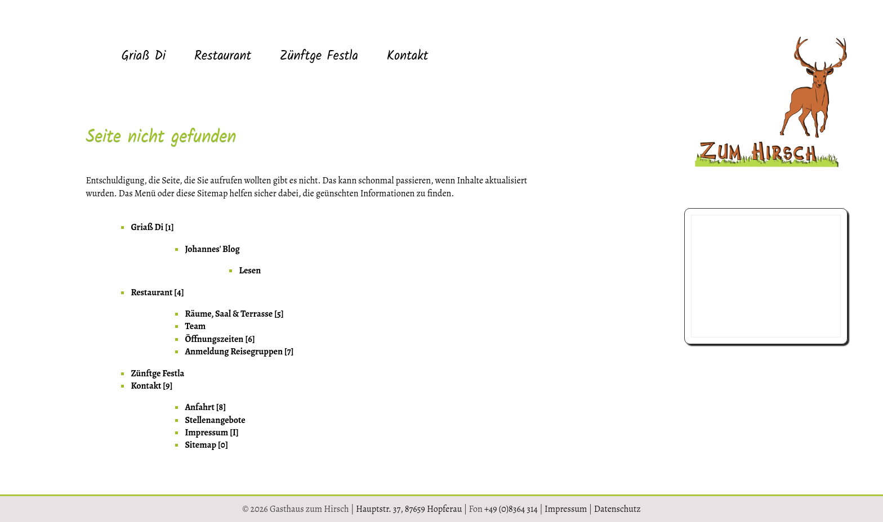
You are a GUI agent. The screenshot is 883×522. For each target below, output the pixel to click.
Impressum (566, 509)
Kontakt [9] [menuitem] (151, 386)
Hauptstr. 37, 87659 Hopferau (409, 509)
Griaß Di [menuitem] (143, 56)
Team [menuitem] (195, 326)
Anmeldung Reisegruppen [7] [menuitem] (239, 351)
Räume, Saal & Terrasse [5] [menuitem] (234, 314)
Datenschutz (617, 509)
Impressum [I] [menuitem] (212, 432)
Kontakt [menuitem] (408, 56)
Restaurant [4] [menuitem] (157, 292)
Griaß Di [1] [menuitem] (152, 227)
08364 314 (718, 313)
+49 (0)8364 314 (511, 509)
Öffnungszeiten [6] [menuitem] (220, 339)
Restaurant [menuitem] (222, 56)
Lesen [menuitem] (250, 270)
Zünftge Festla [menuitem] (319, 56)
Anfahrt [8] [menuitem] (205, 407)
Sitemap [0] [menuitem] (206, 445)
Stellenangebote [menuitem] (215, 420)
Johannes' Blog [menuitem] (212, 249)
